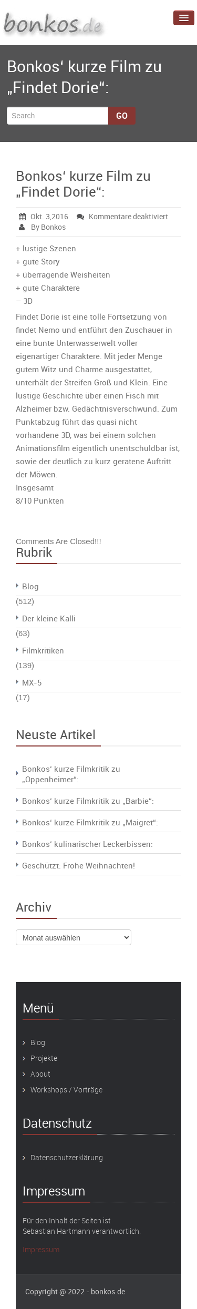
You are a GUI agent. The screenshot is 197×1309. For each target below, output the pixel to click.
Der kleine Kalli (49, 618)
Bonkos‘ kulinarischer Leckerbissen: (87, 843)
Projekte (43, 1058)
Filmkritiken (43, 650)
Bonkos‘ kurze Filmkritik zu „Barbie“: (88, 800)
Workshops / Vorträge (66, 1090)
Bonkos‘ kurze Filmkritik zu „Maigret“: (90, 822)
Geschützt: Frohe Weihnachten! (78, 865)
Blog (30, 586)
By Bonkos (42, 227)
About (40, 1074)
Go (122, 115)
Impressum (41, 1249)
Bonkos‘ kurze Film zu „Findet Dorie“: (83, 184)
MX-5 (32, 682)
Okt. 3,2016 (43, 216)
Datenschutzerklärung (66, 1157)
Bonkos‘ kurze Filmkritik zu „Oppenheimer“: (71, 773)
